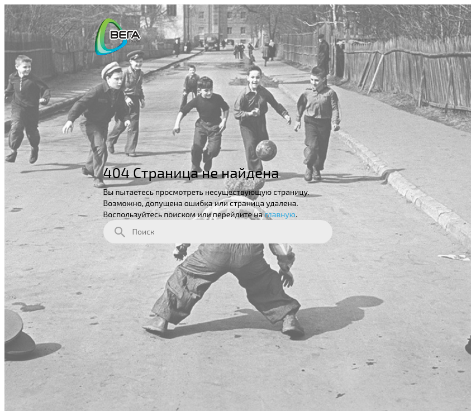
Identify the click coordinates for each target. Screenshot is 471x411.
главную (280, 214)
